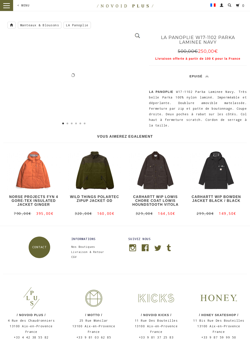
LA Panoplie (77, 25)
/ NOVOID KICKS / (156, 315)
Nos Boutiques (83, 246)
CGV (74, 257)
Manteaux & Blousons (39, 25)
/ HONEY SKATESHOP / (218, 315)
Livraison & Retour (87, 252)
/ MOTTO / (93, 315)
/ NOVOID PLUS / (31, 315)
